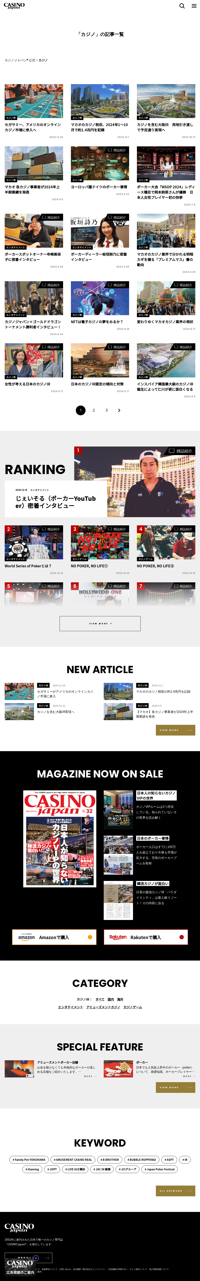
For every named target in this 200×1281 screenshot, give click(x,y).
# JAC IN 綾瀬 (102, 1169)
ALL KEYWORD (171, 1190)
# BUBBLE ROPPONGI (142, 1160)
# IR (185, 1160)
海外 (120, 999)
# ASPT (169, 1160)
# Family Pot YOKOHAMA (29, 1160)
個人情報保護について (159, 1269)
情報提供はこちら (29, 1257)
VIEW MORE (169, 730)
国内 (111, 999)
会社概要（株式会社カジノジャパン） (89, 1269)
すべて (100, 999)
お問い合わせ (65, 1269)
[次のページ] (119, 410)
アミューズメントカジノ (103, 1007)
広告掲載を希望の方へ (118, 1269)
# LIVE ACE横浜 (75, 1169)
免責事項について (49, 1269)
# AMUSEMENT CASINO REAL (73, 1160)
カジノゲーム (132, 1007)
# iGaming (32, 1169)
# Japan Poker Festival (159, 1169)
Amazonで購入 (65, 937)
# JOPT (52, 1169)
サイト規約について (138, 1269)
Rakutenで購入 (157, 937)
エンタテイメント (70, 1007)
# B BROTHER (110, 1160)
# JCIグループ (127, 1169)
